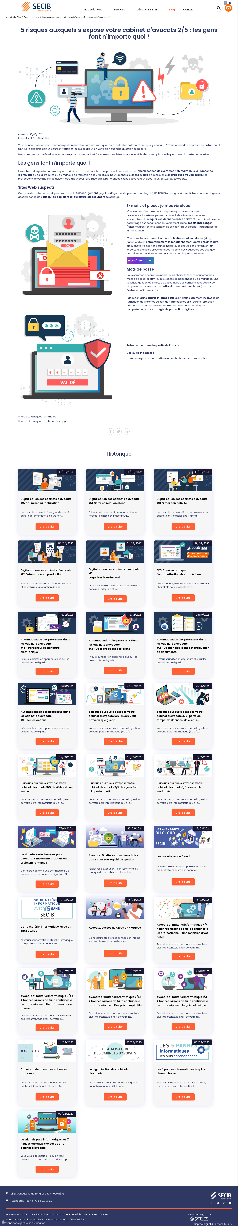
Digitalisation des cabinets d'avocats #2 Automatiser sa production (46, 572)
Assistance (228, 8)
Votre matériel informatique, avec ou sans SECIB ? (46, 929)
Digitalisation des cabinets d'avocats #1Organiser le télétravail (114, 573)
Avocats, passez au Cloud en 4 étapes (115, 928)
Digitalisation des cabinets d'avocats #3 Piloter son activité (182, 501)
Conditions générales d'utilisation (25, 1223)
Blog (172, 9)
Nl (230, 3)
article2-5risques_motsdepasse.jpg (43, 421)
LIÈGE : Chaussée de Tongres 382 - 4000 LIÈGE (37, 1193)
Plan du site (12, 1219)
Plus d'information (140, 260)
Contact (189, 9)
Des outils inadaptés (140, 353)
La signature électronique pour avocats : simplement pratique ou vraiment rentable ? (44, 858)
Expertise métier (30, 17)
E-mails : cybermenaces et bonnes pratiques (44, 1071)
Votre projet (91, 1214)
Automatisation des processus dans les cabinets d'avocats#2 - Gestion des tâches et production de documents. (183, 646)
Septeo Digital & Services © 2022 (213, 1224)
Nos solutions (93, 9)
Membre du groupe (199, 1217)
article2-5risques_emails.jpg (38, 416)
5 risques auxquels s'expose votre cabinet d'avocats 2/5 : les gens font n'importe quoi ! (75, 17)
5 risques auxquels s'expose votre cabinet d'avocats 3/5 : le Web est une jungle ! (47, 787)
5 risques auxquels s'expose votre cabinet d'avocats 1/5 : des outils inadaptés (180, 787)
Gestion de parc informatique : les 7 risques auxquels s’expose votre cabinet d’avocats (45, 1144)
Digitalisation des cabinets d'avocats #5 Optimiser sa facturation (46, 501)
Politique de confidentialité (66, 1219)
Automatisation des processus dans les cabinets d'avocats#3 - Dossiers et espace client (113, 645)
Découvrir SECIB (147, 9)
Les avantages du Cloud (173, 856)
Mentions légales (31, 1219)
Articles (104, 1214)
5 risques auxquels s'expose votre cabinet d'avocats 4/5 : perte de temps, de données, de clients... (180, 716)
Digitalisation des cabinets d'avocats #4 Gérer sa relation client (114, 501)
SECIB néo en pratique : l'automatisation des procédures (179, 572)
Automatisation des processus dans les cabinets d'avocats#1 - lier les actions (45, 716)
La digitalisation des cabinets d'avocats (109, 1071)
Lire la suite (47, 526)
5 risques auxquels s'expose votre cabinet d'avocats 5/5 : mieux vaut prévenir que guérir (112, 716)
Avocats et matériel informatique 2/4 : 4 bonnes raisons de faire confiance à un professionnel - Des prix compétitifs (115, 1001)
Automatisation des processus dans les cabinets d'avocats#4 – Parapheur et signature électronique (45, 646)
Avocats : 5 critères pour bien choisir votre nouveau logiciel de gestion (113, 857)
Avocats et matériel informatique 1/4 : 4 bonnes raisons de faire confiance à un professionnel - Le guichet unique (182, 1001)
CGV (46, 1219)
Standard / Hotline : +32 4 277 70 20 (32, 1200)
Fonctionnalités (72, 1214)
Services (119, 9)
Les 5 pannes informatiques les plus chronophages (181, 1071)
